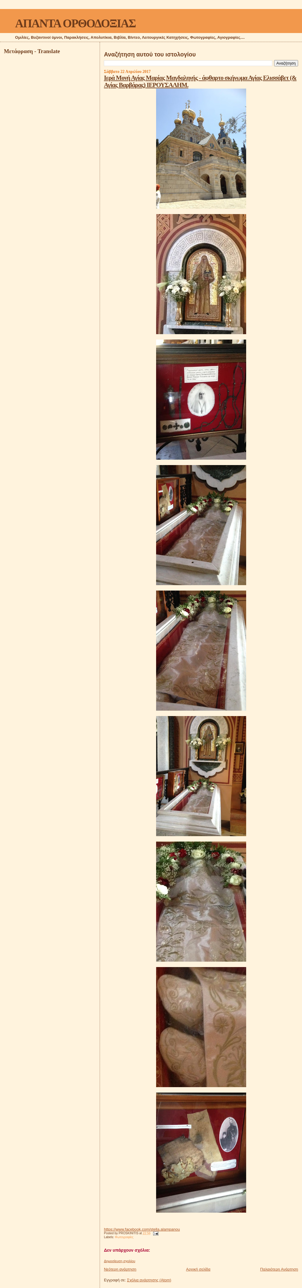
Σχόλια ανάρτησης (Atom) (149, 1280)
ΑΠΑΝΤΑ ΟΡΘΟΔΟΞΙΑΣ (75, 23)
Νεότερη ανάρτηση (120, 1269)
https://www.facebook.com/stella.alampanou (142, 1229)
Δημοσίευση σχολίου (119, 1261)
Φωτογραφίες (124, 1237)
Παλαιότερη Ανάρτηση (279, 1269)
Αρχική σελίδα (198, 1269)
